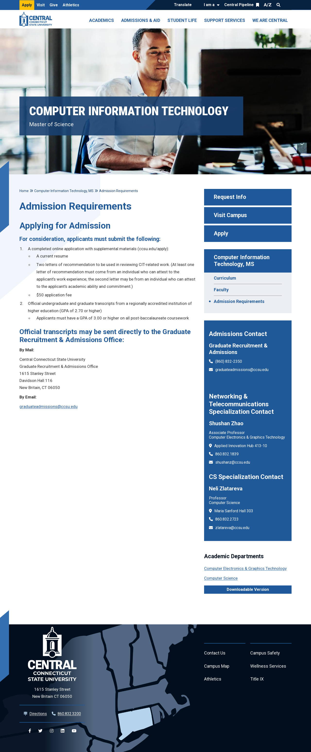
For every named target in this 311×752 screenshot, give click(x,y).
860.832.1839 (227, 454)
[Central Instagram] (51, 730)
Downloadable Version (248, 589)
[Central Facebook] (29, 730)
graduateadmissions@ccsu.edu (241, 369)
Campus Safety (265, 653)
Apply (27, 5)
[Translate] (184, 5)
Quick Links (287, 5)
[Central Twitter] (40, 730)
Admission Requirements (239, 301)
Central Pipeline (239, 4)
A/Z (268, 5)
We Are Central (270, 20)
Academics (101, 20)
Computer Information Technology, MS (242, 260)
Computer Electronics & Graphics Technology (245, 568)
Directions (38, 713)
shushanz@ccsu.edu (232, 462)
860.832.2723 (227, 519)
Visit (41, 5)
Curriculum (225, 278)
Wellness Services (268, 666)
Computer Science (221, 578)
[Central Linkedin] (62, 730)
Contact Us (214, 653)
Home (24, 191)
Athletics (71, 5)
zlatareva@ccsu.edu (232, 527)
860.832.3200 (69, 713)
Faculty (221, 289)
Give (54, 5)
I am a (209, 4)
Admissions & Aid (140, 20)
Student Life (182, 20)
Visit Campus (230, 215)
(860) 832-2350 (228, 361)
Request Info (230, 197)
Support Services (224, 20)
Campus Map (217, 666)
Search (278, 5)
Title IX (257, 679)
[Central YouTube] (74, 730)
